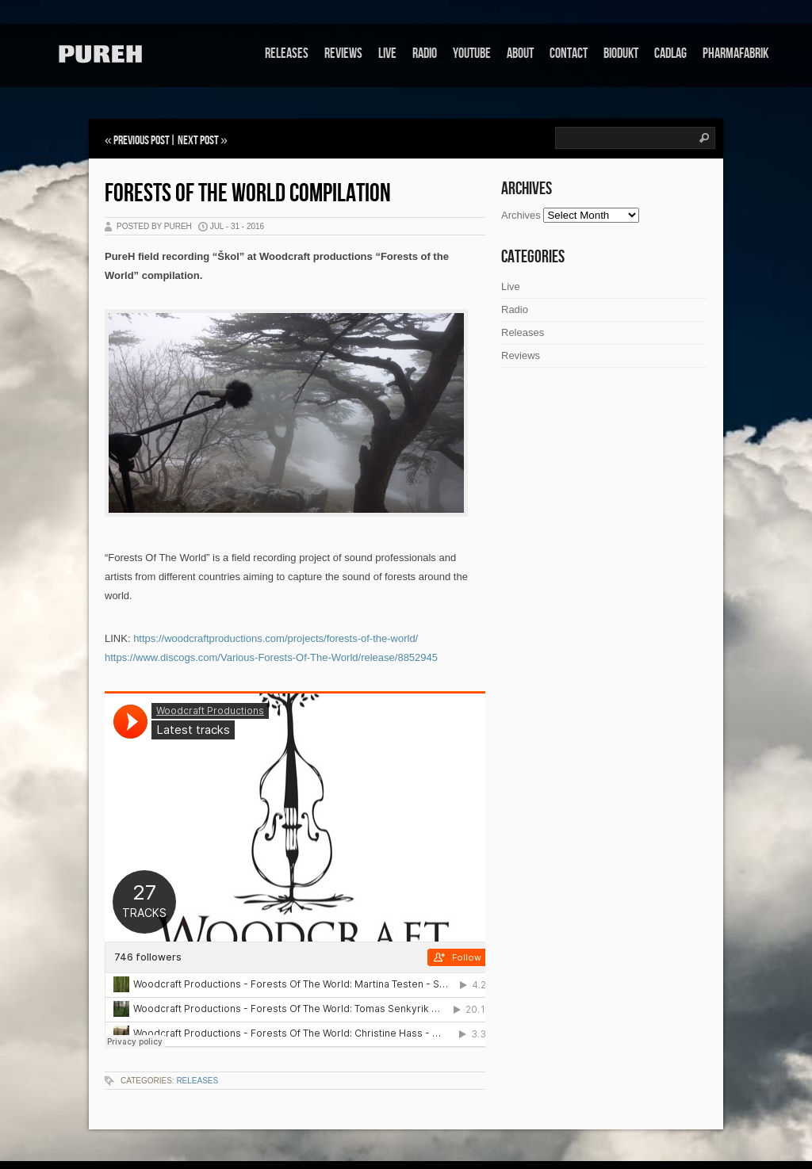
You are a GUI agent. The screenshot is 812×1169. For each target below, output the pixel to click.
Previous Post (141, 140)
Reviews (343, 53)
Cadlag (670, 53)
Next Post (198, 140)
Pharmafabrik (735, 53)
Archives (521, 215)
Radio (424, 53)
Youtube (472, 53)
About (520, 53)
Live (387, 53)
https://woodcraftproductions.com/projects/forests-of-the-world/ (275, 638)
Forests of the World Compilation (248, 193)
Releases (286, 53)
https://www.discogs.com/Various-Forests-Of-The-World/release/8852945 (271, 657)
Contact (569, 53)
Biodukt (620, 53)
